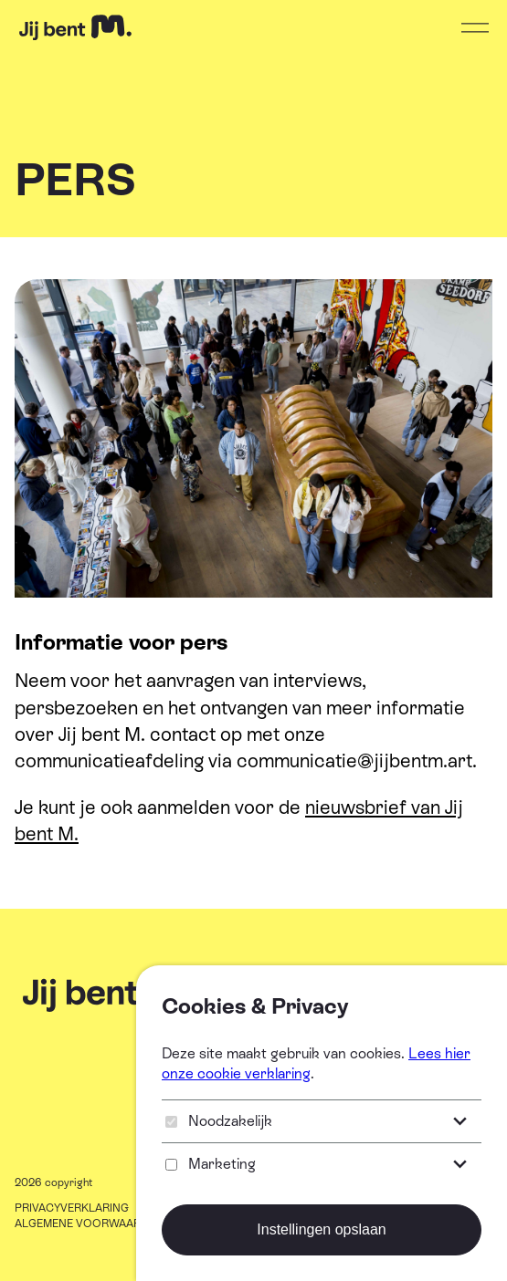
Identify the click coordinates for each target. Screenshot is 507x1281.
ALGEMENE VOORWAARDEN (89, 1223)
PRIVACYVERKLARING (72, 1208)
